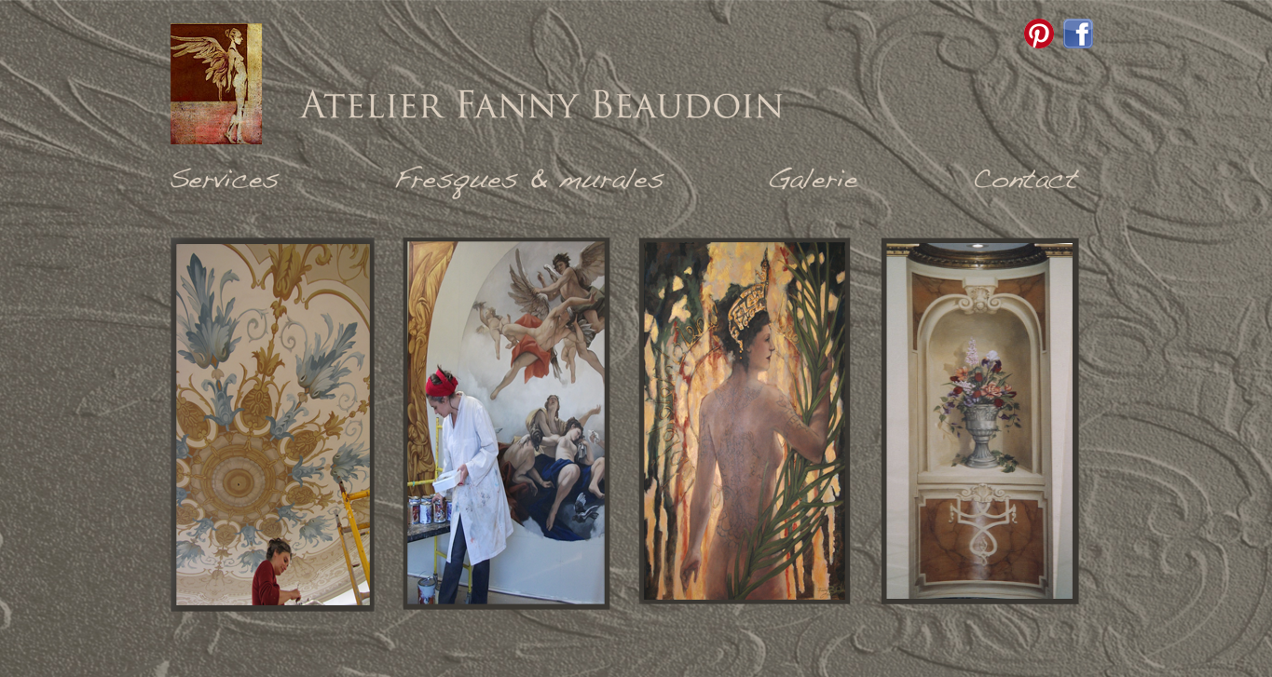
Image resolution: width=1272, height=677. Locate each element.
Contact (1025, 181)
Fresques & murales (534, 181)
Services (226, 181)
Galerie (813, 181)
